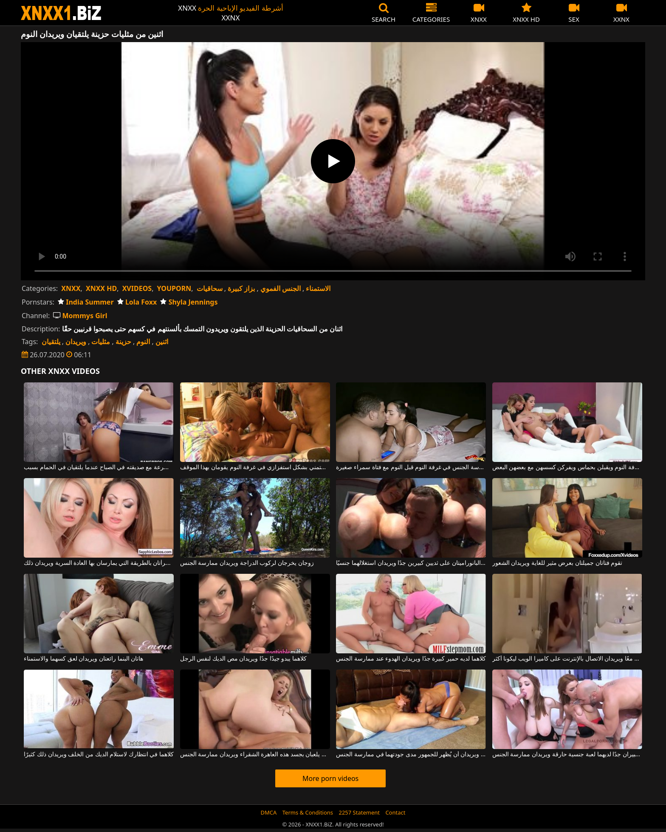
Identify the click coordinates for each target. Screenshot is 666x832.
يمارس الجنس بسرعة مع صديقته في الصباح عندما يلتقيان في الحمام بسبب (99, 467)
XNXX (70, 288)
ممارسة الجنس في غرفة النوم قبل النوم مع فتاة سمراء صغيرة (411, 467)
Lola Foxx (137, 302)
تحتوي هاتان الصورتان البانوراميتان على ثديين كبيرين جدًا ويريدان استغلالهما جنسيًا (411, 563)
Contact (395, 812)
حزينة (123, 341)
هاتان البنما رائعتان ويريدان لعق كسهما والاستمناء (83, 658)
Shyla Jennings (188, 302)
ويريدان (75, 341)
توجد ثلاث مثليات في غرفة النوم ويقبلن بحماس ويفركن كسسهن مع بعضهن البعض (567, 467)
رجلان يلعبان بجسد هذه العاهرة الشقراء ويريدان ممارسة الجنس (255, 754)
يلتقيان (51, 341)
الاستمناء (318, 288)
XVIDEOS (137, 288)
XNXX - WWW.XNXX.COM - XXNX (61, 13)
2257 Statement (359, 812)
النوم (143, 341)
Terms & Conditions (307, 812)
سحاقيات (210, 288)
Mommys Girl (80, 315)
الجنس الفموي (280, 288)
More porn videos (330, 778)
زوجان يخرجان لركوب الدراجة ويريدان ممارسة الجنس (247, 563)
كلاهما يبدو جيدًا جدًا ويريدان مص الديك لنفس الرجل (243, 658)
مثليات (100, 341)
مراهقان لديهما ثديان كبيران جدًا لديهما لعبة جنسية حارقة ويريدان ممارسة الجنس (567, 754)
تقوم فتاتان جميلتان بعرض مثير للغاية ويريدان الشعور (557, 563)
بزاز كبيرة (241, 288)
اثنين (161, 341)
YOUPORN (174, 288)
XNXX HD (101, 288)
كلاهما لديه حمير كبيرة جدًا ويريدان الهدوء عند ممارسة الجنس (411, 658)
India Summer (86, 302)
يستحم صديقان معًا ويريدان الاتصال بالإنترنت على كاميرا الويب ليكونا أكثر (567, 658)
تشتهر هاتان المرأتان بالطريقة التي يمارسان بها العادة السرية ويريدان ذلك (99, 563)
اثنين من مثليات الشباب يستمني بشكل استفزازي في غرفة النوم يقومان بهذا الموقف (255, 467)
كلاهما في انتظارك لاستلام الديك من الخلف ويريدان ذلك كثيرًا (99, 754)
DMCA (269, 812)
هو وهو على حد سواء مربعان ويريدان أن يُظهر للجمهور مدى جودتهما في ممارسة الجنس (411, 754)
